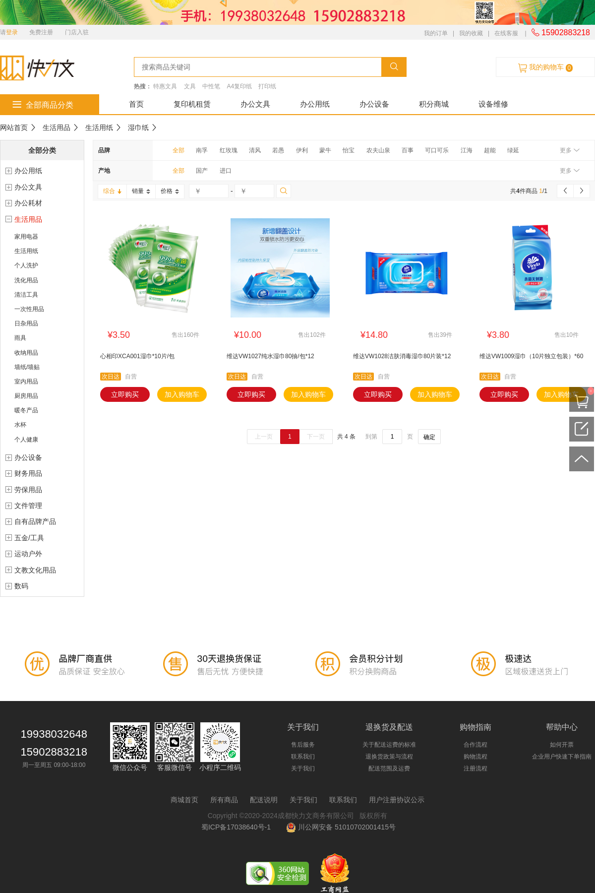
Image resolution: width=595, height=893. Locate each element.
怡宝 (349, 150)
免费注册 (41, 32)
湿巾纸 (138, 127)
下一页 (316, 436)
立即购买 (125, 394)
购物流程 (475, 756)
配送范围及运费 (389, 768)
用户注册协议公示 (396, 800)
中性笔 (211, 86)
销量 (141, 191)
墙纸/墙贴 (27, 367)
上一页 (264, 436)
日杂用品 (26, 323)
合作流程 (475, 744)
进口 (226, 170)
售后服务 (303, 744)
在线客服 (506, 33)
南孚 (202, 150)
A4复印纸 (239, 86)
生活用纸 (99, 127)
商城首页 (184, 800)
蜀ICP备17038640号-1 (238, 827)
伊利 (302, 150)
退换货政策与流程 (389, 756)
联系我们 (303, 756)
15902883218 (561, 32)
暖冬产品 (26, 410)
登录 (12, 32)
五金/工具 (29, 538)
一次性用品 (29, 309)
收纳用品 (26, 352)
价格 (170, 191)
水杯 (20, 424)
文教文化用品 (35, 570)
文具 (190, 86)
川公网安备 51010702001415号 (341, 827)
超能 (490, 150)
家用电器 (26, 236)
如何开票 (562, 744)
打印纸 (267, 86)
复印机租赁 (192, 104)
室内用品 (26, 381)
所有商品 (224, 800)
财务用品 (28, 473)
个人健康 (26, 439)
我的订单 (436, 33)
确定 (429, 437)
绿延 (513, 150)
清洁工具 (26, 294)
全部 (178, 150)
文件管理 (28, 506)
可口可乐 (437, 150)
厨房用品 (26, 395)
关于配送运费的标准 (389, 744)
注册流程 (475, 768)
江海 (467, 150)
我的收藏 (471, 33)
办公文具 (255, 104)
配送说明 (264, 800)
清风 (255, 150)
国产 (202, 170)
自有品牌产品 (35, 521)
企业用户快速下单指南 (562, 756)
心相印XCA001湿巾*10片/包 (137, 356)
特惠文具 (165, 86)
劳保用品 (28, 490)
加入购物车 (182, 394)
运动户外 (28, 554)
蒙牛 (325, 150)
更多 (569, 150)
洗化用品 (26, 280)
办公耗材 (28, 203)
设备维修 (493, 104)
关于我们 (303, 768)
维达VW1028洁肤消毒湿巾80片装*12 (402, 356)
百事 (408, 150)
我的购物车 (545, 67)
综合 (112, 191)
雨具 (20, 337)
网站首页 (14, 127)
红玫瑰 (229, 150)
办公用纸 (315, 104)
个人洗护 (26, 265)
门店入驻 (77, 32)
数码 (21, 586)
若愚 (278, 150)
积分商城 (434, 104)
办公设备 (374, 104)
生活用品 (56, 127)
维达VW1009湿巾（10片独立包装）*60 (531, 356)
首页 (136, 104)
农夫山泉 (378, 150)
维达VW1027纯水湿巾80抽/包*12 (270, 356)
